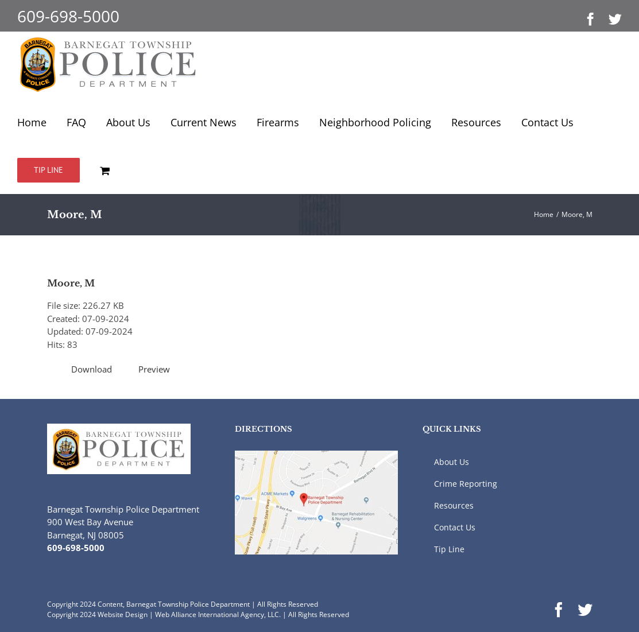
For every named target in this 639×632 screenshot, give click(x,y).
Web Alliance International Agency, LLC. (218, 614)
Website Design (123, 614)
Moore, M (71, 283)
